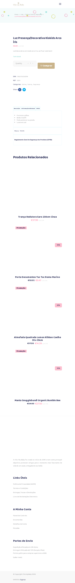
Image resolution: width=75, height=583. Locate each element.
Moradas (16, 528)
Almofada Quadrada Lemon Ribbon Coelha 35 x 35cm (37, 339)
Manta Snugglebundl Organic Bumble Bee (37, 400)
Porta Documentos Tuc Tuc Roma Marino (37, 277)
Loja (22, 14)
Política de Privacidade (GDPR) (24, 484)
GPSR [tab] (38, 109)
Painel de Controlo (20, 515)
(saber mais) (17, 557)
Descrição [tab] (17, 109)
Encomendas (18, 519)
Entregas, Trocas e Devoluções (24, 492)
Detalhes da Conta (20, 524)
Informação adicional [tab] (28, 109)
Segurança (39, 14)
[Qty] (30, 63)
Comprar (47, 66)
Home (16, 14)
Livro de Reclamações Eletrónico (25, 496)
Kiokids (22, 131)
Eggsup (23, 579)
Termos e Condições (20, 488)
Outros (27, 14)
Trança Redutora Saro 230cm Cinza (37, 217)
